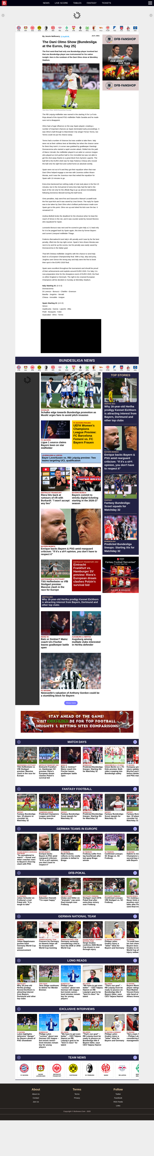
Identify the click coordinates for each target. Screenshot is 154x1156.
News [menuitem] (46, 3)
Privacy (77, 1134)
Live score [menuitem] (61, 3)
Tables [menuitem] (77, 3)
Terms (77, 1130)
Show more (71, 739)
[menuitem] (21, 3)
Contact (36, 1134)
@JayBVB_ (65, 72)
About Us (36, 1130)
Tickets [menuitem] (106, 3)
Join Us (36, 1137)
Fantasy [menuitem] (92, 3)
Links (118, 1141)
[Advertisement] (77, 42)
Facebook (118, 1134)
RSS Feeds (118, 1137)
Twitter (118, 1130)
